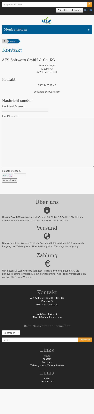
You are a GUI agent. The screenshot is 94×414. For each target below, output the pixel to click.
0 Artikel (63, 10)
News (47, 355)
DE (85, 10)
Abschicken (84, 340)
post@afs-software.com (48, 317)
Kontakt (14, 41)
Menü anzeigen (15, 29)
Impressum (47, 381)
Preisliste (47, 362)
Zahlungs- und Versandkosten (47, 365)
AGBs (47, 378)
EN (90, 10)
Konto (76, 10)
